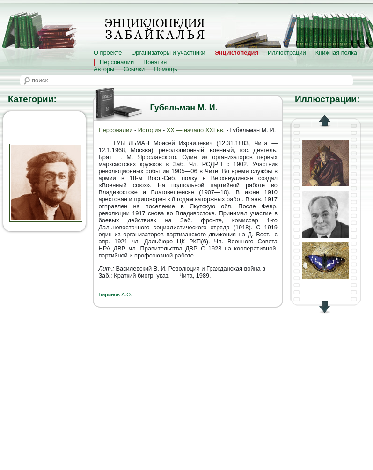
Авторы (104, 69)
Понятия (155, 62)
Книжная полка (336, 52)
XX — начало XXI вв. (196, 129)
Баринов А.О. (115, 294)
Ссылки (134, 69)
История (149, 129)
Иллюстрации (287, 52)
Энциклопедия (236, 52)
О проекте (108, 52)
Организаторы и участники (168, 52)
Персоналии (117, 62)
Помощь (165, 69)
